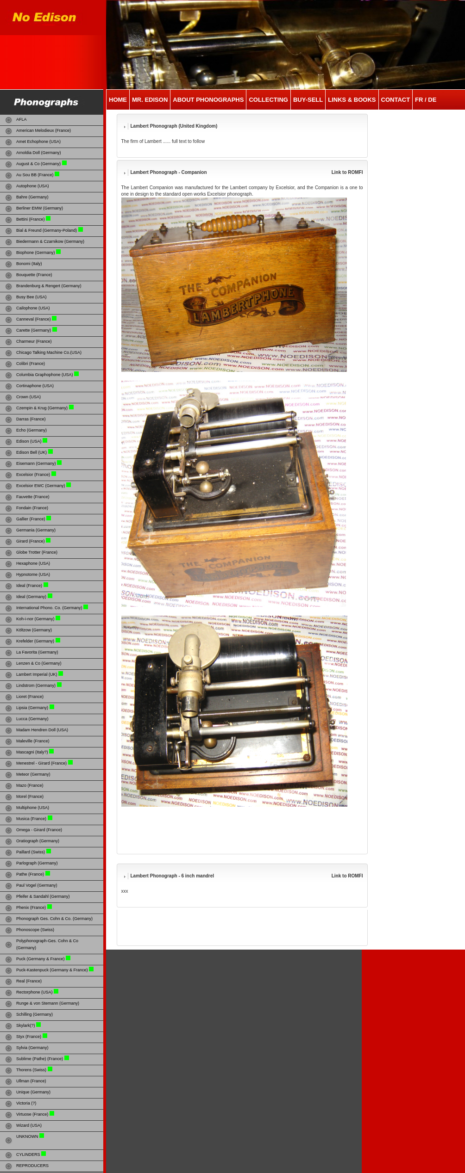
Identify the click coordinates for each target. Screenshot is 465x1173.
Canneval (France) (33, 319)
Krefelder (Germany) (35, 641)
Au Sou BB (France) (35, 175)
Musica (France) (31, 818)
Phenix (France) (31, 907)
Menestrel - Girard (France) (41, 763)
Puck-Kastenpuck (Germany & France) (52, 970)
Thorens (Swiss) (31, 1070)
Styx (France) (28, 1036)
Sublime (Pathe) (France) (39, 1058)
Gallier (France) (31, 519)
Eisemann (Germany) (36, 463)
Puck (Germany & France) (40, 959)
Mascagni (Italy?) (32, 752)
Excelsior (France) (33, 474)
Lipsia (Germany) (32, 707)
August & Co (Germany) (38, 163)
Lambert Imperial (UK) (36, 674)
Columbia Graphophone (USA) (44, 374)
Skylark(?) (25, 1025)
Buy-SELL (308, 99)
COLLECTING (268, 99)
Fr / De (425, 99)
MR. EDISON (150, 99)
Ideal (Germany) (31, 596)
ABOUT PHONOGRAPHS (208, 99)
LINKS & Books (352, 99)
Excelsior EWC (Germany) (41, 485)
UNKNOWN (27, 1136)
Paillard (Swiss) (30, 852)
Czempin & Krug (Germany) (42, 408)
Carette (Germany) (33, 330)
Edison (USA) (29, 441)
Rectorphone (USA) (34, 992)
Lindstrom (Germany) (36, 685)
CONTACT (395, 99)
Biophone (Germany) (35, 252)
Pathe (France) (30, 874)
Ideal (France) (29, 585)
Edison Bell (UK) (31, 452)
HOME (118, 99)
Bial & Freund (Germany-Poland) (46, 230)
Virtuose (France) (32, 1114)
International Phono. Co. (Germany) (49, 607)
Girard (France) (30, 541)
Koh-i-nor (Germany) (35, 619)
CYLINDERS (28, 1154)
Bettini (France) (30, 219)
